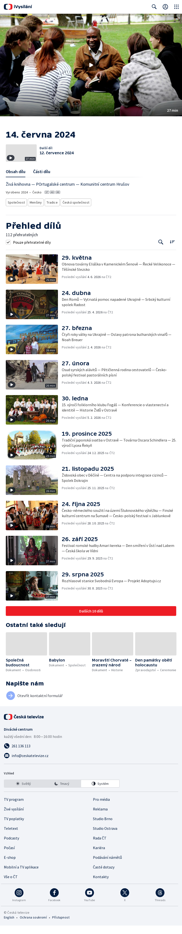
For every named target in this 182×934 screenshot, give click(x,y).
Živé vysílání (14, 817)
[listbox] (62, 792)
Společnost (15, 211)
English (9, 926)
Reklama (100, 817)
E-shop (10, 865)
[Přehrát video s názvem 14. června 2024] (91, 65)
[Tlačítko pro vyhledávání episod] (161, 250)
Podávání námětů (107, 865)
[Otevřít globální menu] (176, 7)
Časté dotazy (103, 875)
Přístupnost (61, 926)
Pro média (101, 807)
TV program (14, 807)
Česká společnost (74, 211)
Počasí (9, 856)
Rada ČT (99, 846)
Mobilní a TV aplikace (21, 875)
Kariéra (99, 856)
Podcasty (11, 846)
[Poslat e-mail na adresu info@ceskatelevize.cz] (91, 764)
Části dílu (41, 181)
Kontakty (101, 885)
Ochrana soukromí (33, 926)
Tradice (51, 211)
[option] (23, 792)
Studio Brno (102, 827)
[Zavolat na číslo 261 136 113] (91, 754)
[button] (91, 65)
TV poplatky (14, 827)
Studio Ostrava (105, 836)
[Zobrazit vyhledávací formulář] (154, 7)
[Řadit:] (172, 250)
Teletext (11, 836)
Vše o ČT (11, 885)
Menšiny (34, 211)
